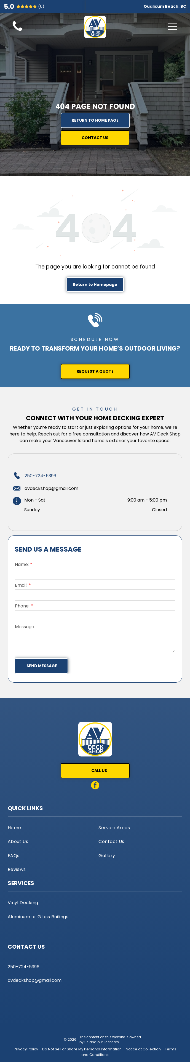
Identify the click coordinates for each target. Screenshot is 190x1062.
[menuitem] (50, 827)
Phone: (22, 606)
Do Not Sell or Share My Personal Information (82, 1049)
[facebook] (95, 786)
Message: (25, 626)
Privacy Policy (26, 1049)
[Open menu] (172, 26)
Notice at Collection (143, 1049)
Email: (21, 585)
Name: (22, 564)
